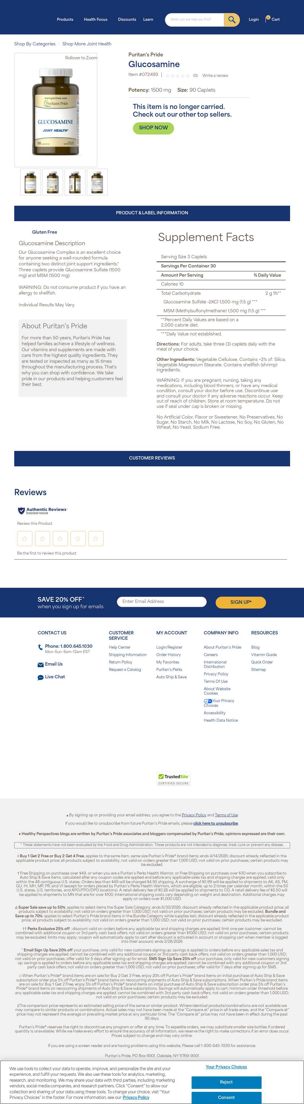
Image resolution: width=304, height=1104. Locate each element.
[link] (128, 782)
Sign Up (241, 602)
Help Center (119, 648)
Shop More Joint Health (87, 44)
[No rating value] (179, 76)
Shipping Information (128, 655)
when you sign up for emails (71, 603)
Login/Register (169, 648)
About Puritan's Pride (222, 648)
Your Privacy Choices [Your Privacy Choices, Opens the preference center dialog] (226, 1068)
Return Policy (120, 662)
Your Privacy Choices (219, 703)
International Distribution (215, 665)
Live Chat (55, 677)
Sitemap (258, 670)
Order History (168, 655)
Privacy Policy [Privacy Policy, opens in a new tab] (136, 1098)
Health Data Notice (221, 721)
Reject (226, 1082)
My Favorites (167, 662)
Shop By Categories (34, 44)
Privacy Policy (216, 674)
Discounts (127, 20)
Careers (211, 655)
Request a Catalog (125, 670)
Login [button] (255, 19)
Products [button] (67, 19)
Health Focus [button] (97, 19)
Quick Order (262, 662)
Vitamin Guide (264, 655)
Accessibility (215, 713)
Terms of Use (226, 815)
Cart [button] (273, 19)
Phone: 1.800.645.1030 (69, 646)
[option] (30, 182)
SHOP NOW (153, 128)
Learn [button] (150, 19)
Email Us (54, 664)
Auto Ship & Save (171, 677)
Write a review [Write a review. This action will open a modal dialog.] (215, 76)
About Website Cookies (217, 692)
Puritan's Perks (169, 670)
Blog (255, 648)
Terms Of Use (215, 682)
